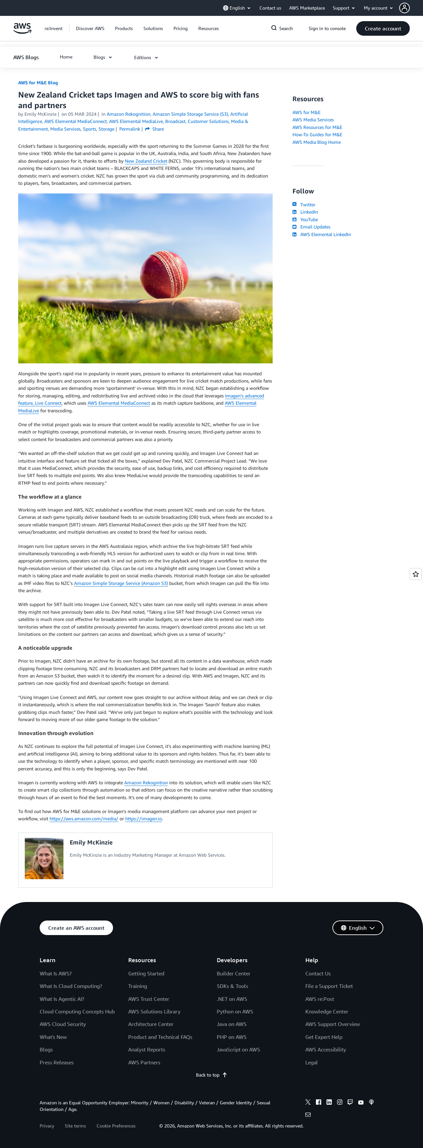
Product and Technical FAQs (160, 1037)
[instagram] (339, 1103)
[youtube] (361, 1103)
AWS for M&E (306, 112)
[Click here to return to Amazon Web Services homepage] (22, 32)
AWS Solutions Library (154, 1011)
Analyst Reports (146, 1049)
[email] (308, 1115)
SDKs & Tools (232, 986)
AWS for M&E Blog (38, 82)
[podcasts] (371, 1103)
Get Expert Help (323, 1037)
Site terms (75, 1125)
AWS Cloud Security (63, 1024)
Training (137, 986)
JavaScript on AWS (238, 1049)
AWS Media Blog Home (316, 142)
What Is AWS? (56, 973)
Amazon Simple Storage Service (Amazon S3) (121, 583)
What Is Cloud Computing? (71, 986)
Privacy (47, 1125)
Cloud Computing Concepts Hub (77, 1011)
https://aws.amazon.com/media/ (84, 818)
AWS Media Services (313, 119)
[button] (411, 8)
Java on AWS (232, 1024)
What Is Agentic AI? (62, 999)
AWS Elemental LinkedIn (321, 234)
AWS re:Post (319, 999)
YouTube (305, 219)
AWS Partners (144, 1062)
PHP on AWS (232, 1037)
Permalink (129, 129)
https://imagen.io (143, 818)
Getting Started (146, 973)
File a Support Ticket (329, 986)
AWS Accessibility (325, 1049)
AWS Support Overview (332, 1024)
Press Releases (57, 1062)
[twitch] (350, 1103)
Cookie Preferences (115, 1125)
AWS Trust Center (148, 999)
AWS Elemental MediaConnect (119, 403)
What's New (53, 1037)
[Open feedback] (416, 574)
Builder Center (233, 973)
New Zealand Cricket (146, 161)
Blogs (46, 1049)
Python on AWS (235, 1011)
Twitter (303, 204)
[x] (308, 1103)
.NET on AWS (232, 999)
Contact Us (318, 973)
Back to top (211, 1075)
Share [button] (154, 129)
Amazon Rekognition (146, 782)
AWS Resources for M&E (317, 127)
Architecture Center (150, 1024)
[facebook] (318, 1103)
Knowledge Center (326, 1011)
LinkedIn (305, 212)
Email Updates (311, 226)
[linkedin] (329, 1103)
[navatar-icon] (404, 8)
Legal (311, 1062)
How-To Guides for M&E (317, 134)
